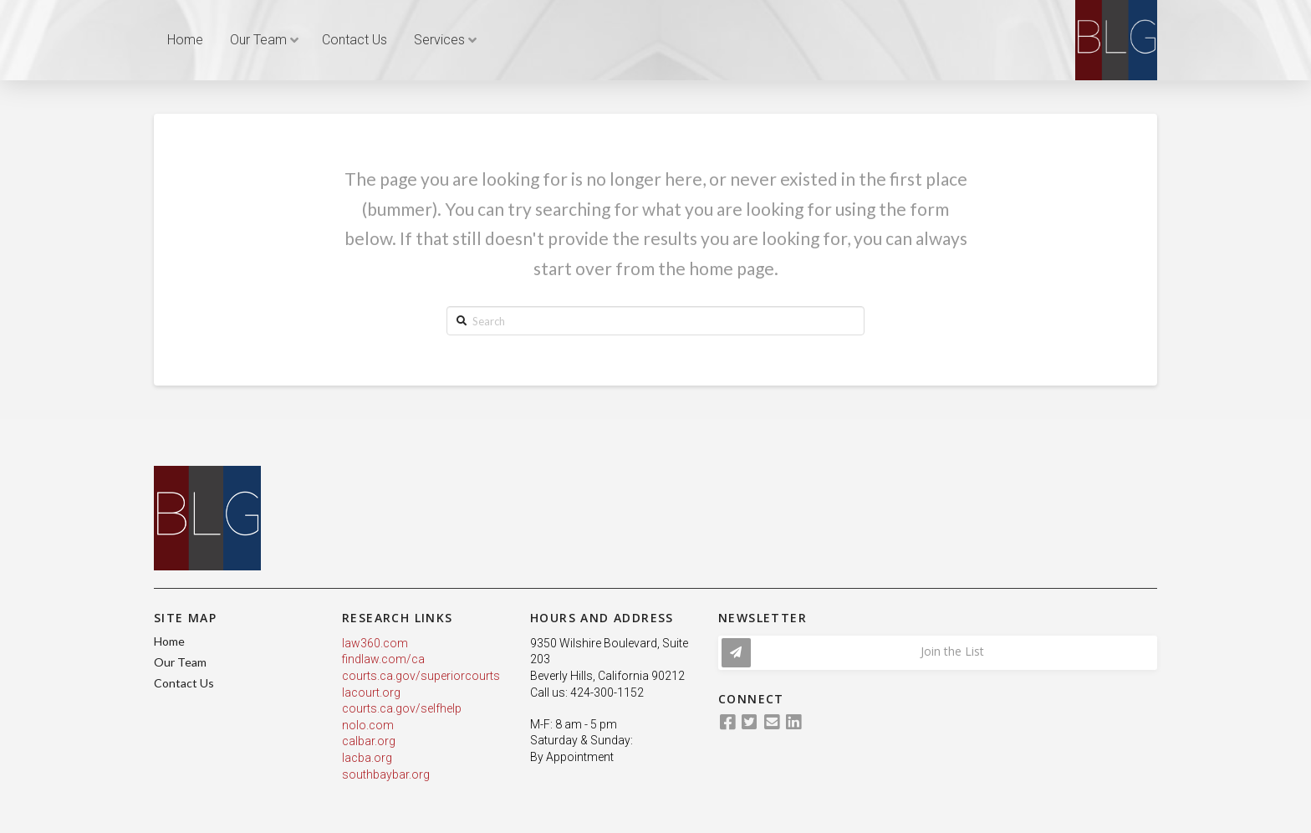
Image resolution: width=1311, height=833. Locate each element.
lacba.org (367, 757)
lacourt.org (371, 692)
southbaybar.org (386, 774)
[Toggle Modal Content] (937, 653)
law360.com (375, 643)
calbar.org (368, 741)
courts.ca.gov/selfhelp (402, 708)
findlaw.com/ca (383, 659)
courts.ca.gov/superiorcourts (421, 675)
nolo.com (368, 725)
